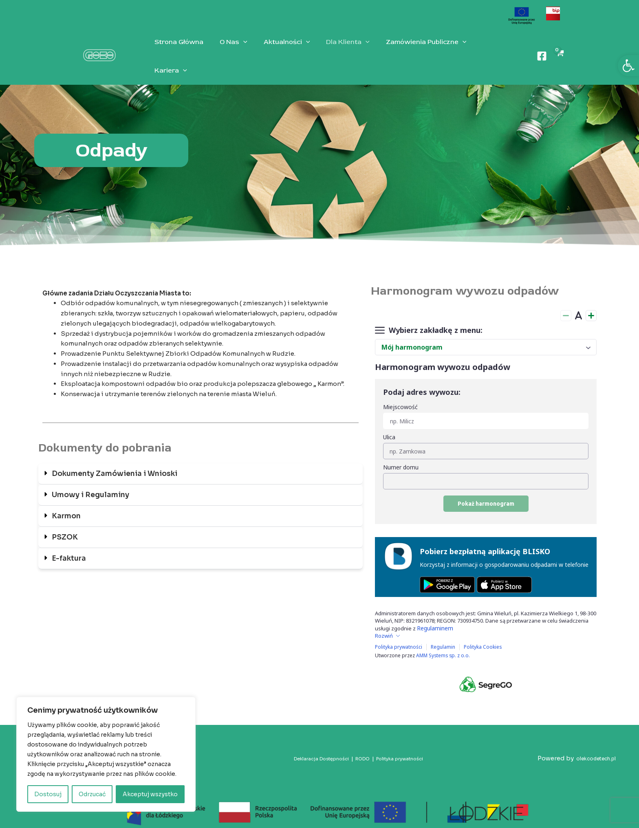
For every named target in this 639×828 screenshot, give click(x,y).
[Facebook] (541, 50)
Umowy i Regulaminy (91, 483)
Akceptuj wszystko (150, 794)
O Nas (228, 50)
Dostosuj (48, 794)
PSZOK (65, 525)
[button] (628, 65)
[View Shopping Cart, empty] (559, 50)
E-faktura (70, 546)
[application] (238, 50)
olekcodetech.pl (591, 746)
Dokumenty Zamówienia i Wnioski (116, 461)
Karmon (67, 504)
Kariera (481, 50)
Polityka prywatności (400, 746)
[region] (106, 754)
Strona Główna (177, 50)
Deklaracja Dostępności (313, 746)
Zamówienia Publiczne (411, 50)
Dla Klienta (336, 50)
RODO (359, 746)
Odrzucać (92, 794)
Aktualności (279, 50)
